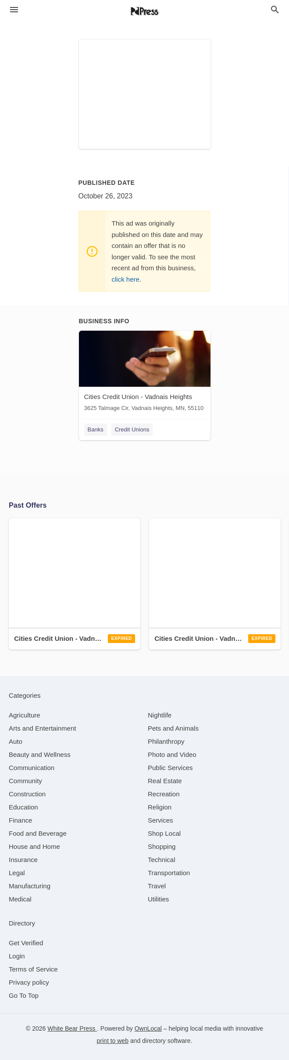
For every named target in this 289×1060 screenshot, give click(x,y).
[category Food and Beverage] (38, 833)
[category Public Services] (170, 767)
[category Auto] (15, 741)
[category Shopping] (161, 846)
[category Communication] (31, 767)
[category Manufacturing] (29, 886)
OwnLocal (148, 1028)
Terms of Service (33, 969)
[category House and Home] (34, 846)
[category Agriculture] (24, 715)
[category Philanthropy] (166, 741)
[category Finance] (20, 820)
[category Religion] (159, 807)
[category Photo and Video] (172, 754)
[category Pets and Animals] (173, 728)
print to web (112, 1040)
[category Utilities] (158, 899)
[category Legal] (17, 872)
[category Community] (25, 780)
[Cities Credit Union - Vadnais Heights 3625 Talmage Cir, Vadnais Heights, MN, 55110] (144, 373)
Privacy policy (29, 982)
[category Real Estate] (165, 780)
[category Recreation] (164, 794)
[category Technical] (161, 859)
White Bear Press (72, 1028)
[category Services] (160, 820)
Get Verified (26, 943)
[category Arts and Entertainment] (42, 728)
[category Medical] (20, 899)
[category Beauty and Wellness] (40, 754)
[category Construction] (27, 794)
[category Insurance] (23, 859)
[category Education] (23, 807)
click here (125, 279)
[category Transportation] (169, 872)
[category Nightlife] (159, 715)
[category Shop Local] (164, 833)
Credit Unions (132, 429)
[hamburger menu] (14, 9)
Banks (95, 429)
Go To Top (24, 995)
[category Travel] (157, 886)
